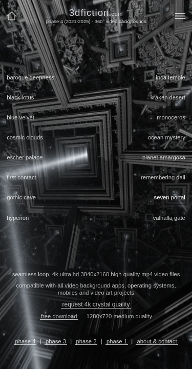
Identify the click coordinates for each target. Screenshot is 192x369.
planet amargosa (163, 157)
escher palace (24, 157)
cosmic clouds (25, 137)
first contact (21, 177)
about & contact (157, 341)
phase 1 (116, 341)
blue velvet (20, 117)
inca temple (170, 77)
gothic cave (21, 197)
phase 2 (86, 341)
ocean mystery (166, 137)
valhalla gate (169, 218)
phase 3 (56, 341)
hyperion (18, 218)
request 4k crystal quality (96, 304)
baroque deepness (30, 77)
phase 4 (25, 341)
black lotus (20, 97)
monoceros (171, 117)
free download (59, 316)
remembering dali (163, 177)
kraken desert (168, 97)
